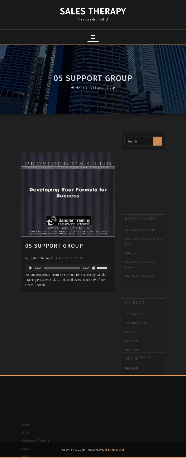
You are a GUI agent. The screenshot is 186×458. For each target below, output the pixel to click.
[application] (68, 289)
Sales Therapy (93, 11)
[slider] (62, 289)
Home (80, 90)
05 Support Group (103, 90)
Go (157, 144)
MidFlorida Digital (113, 450)
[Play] (31, 289)
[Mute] (93, 289)
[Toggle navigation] (93, 37)
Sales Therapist (39, 279)
